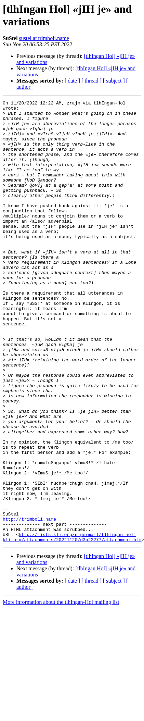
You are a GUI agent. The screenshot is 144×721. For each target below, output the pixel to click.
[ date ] (72, 81)
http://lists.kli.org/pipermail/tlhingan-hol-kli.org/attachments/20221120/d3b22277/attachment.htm (72, 625)
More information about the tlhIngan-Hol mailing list (61, 690)
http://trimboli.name (29, 603)
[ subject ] (114, 81)
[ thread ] (91, 81)
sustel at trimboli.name (44, 38)
